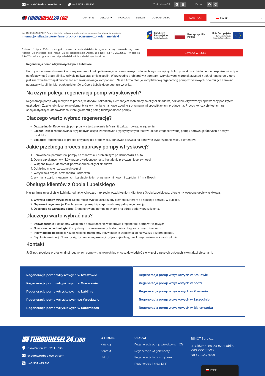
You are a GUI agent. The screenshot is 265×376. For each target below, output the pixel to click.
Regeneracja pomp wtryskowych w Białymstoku (176, 307)
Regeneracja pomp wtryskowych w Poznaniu (173, 291)
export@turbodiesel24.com (45, 4)
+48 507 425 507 (83, 4)
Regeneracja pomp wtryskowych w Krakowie (173, 275)
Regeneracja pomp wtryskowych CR (158, 344)
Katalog (106, 344)
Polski (222, 18)
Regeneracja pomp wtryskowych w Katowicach (62, 308)
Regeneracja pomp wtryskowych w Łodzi (170, 283)
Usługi (105, 357)
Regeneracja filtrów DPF (150, 363)
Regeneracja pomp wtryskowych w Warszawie (62, 283)
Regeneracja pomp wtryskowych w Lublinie (59, 291)
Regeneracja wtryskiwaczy (152, 351)
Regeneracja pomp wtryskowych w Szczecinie (174, 299)
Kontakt (106, 351)
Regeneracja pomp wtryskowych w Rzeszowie (61, 275)
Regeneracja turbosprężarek (153, 357)
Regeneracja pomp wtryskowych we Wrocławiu (62, 299)
